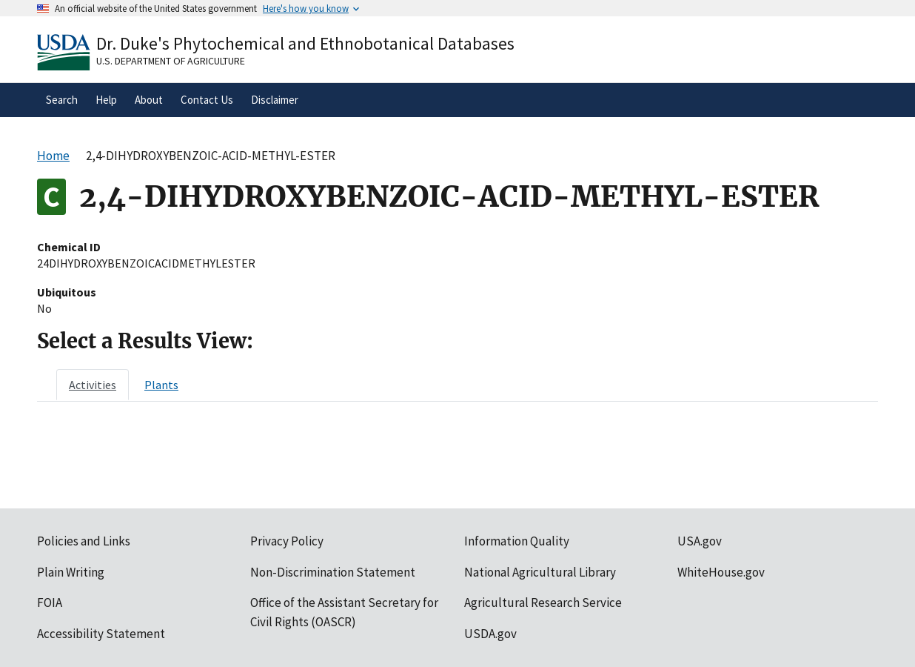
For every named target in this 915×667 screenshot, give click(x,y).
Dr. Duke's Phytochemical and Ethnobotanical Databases (305, 43)
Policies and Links (83, 541)
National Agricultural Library (540, 572)
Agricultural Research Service (543, 602)
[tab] (92, 385)
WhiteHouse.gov (721, 572)
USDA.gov (490, 633)
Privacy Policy (287, 541)
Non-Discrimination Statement (332, 572)
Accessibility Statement (101, 633)
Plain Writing (70, 572)
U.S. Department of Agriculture (170, 60)
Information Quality (516, 541)
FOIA (49, 602)
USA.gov (699, 541)
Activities (92, 384)
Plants (161, 384)
